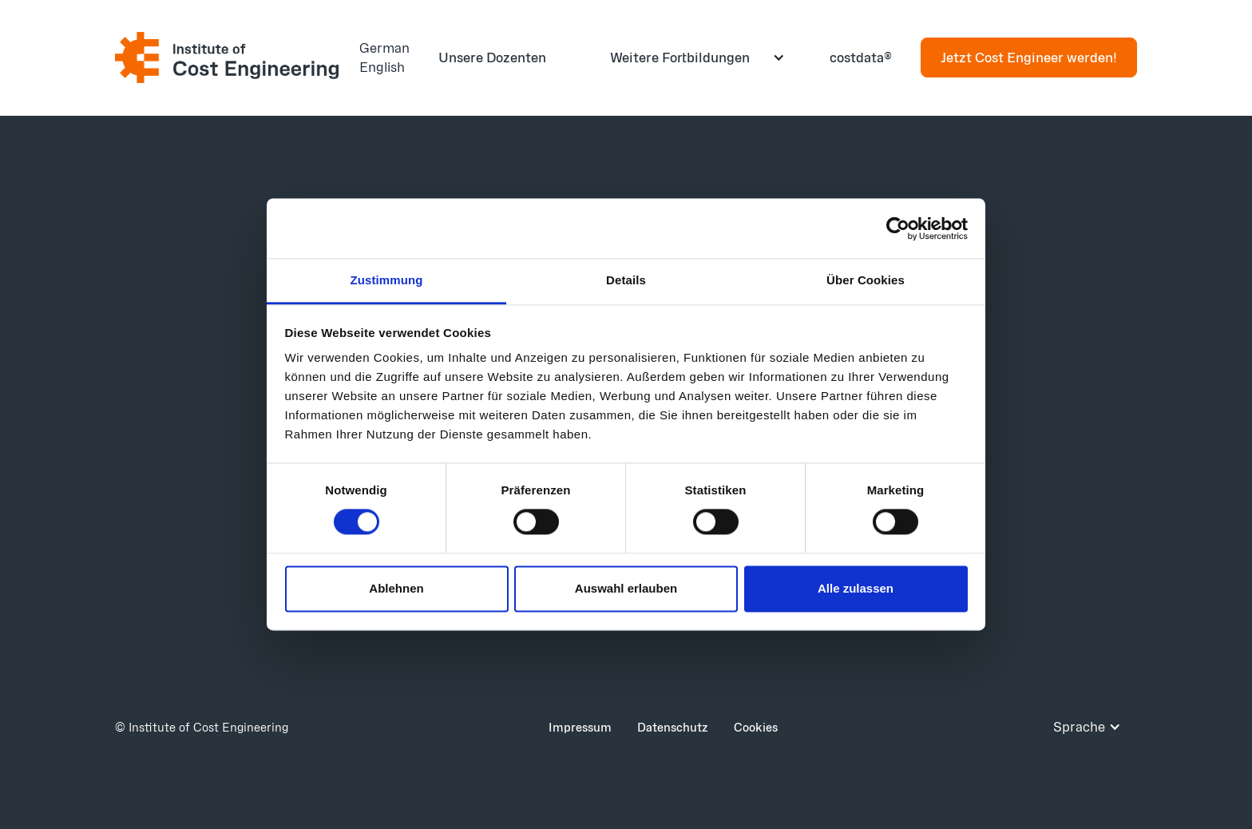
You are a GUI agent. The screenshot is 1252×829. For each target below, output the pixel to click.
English (382, 66)
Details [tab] (626, 280)
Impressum (580, 727)
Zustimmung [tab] (387, 280)
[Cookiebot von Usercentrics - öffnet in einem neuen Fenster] (898, 228)
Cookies (756, 727)
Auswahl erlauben (626, 588)
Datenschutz (672, 727)
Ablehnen (396, 588)
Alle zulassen (855, 588)
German (384, 47)
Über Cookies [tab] (865, 280)
